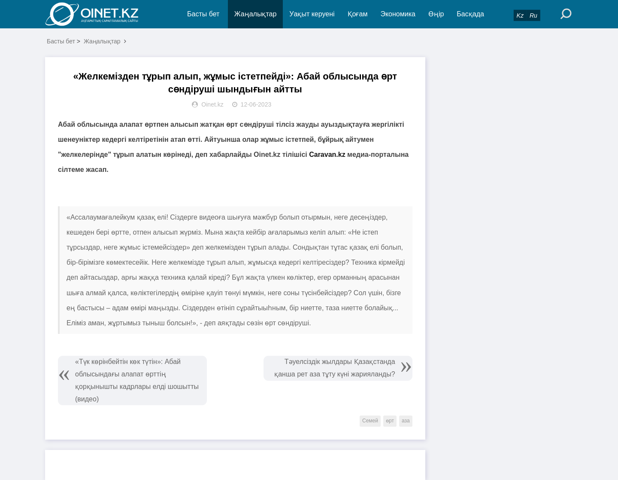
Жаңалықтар (255, 14)
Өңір (436, 14)
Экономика (397, 14)
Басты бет (203, 14)
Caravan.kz (327, 154)
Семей (370, 421)
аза (406, 421)
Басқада (470, 14)
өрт (390, 421)
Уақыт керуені (311, 14)
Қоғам (358, 14)
